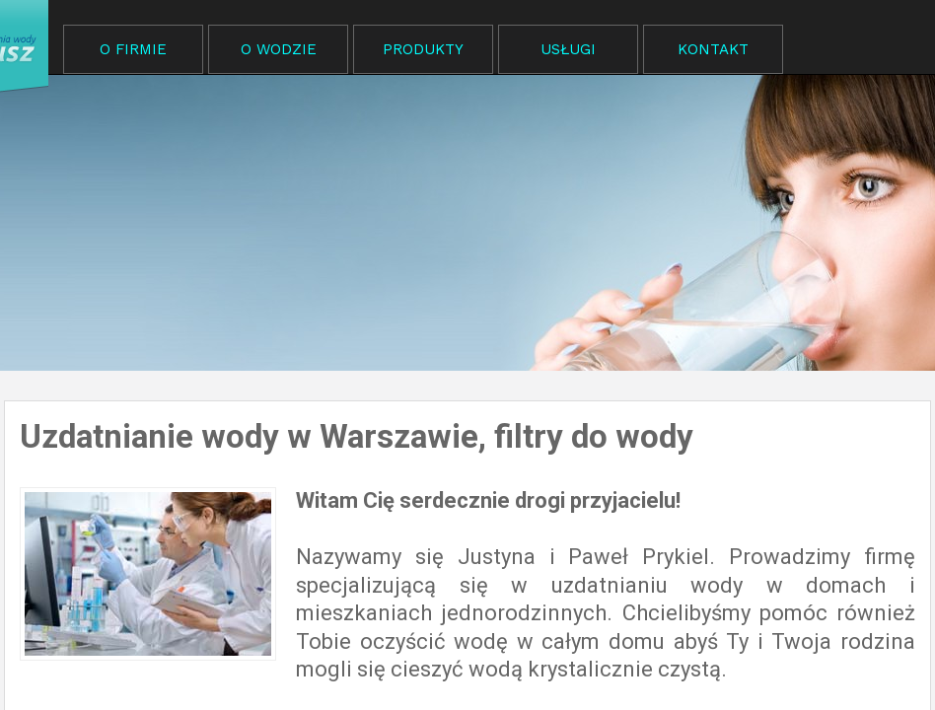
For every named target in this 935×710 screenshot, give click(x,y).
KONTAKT (713, 49)
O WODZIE (279, 49)
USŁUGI (568, 49)
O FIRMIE (133, 49)
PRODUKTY (423, 49)
